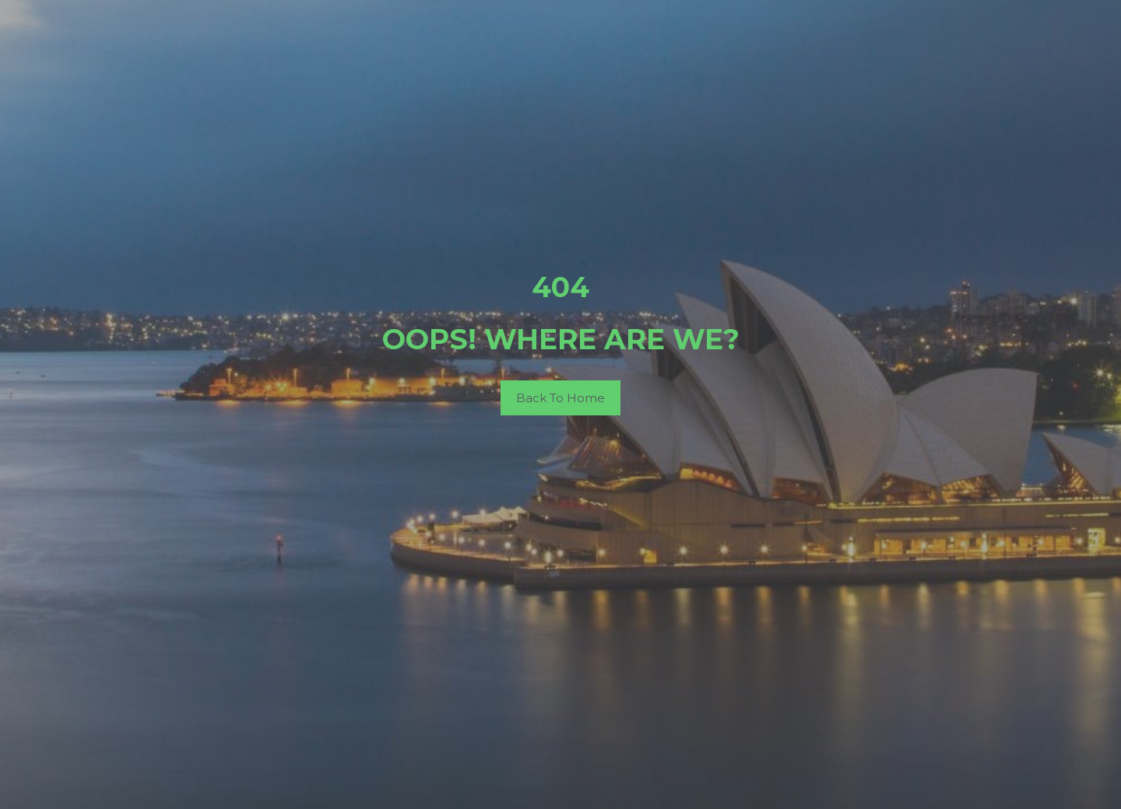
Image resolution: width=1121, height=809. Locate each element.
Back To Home (560, 397)
